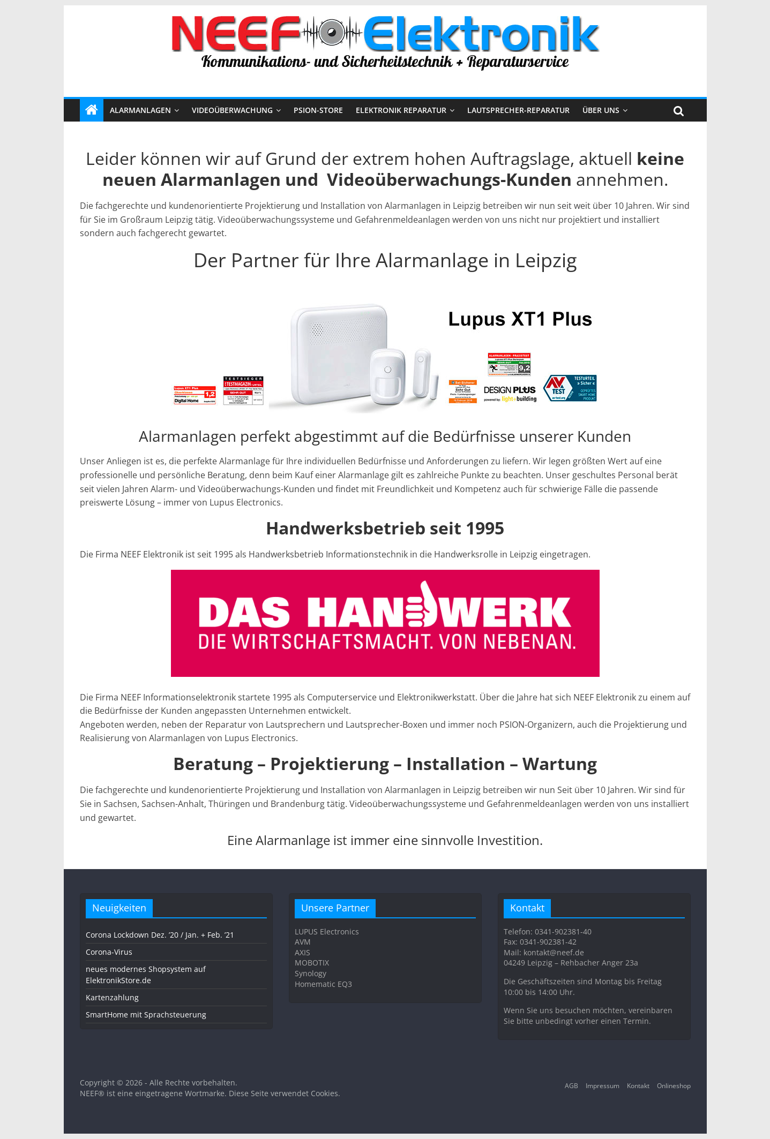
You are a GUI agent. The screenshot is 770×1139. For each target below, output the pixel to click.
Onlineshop (674, 1085)
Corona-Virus (109, 952)
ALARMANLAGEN (140, 110)
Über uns (600, 110)
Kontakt (638, 1085)
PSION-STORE (318, 110)
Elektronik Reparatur (401, 110)
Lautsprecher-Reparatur (518, 110)
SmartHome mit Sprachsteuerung (146, 1014)
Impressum (602, 1085)
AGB (571, 1085)
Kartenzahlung (112, 997)
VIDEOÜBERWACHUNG (232, 110)
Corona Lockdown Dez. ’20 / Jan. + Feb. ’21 (160, 935)
